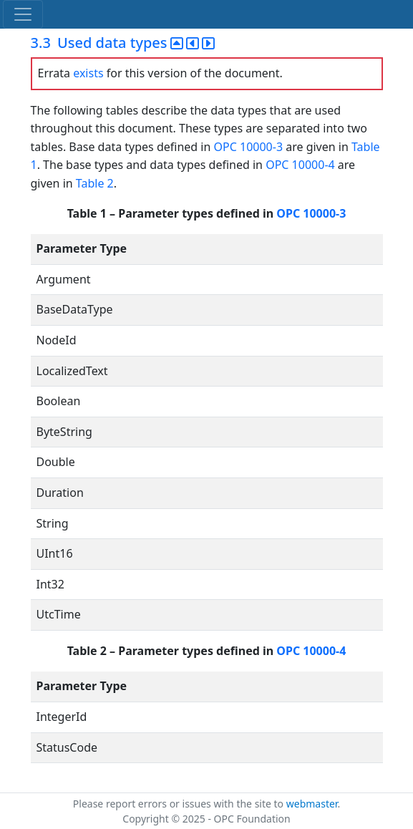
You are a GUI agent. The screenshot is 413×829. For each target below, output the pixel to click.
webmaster (312, 803)
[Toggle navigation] (23, 14)
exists (88, 73)
